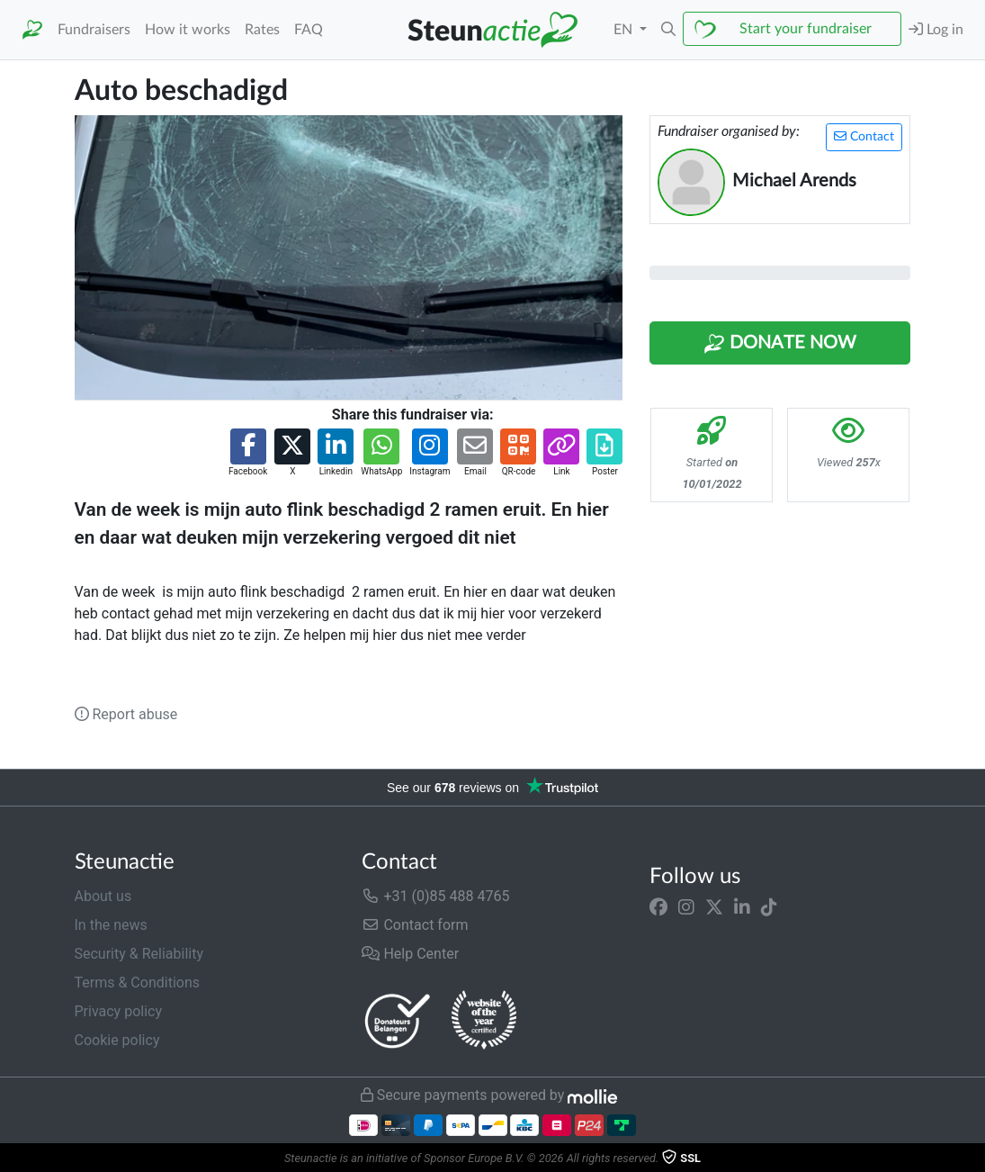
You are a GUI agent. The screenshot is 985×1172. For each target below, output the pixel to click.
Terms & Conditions (138, 982)
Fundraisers (94, 30)
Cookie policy (117, 1040)
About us (103, 896)
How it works (187, 30)
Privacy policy (119, 1011)
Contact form (415, 924)
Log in (936, 29)
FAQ (308, 30)
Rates (262, 30)
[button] (668, 30)
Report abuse (126, 714)
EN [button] (624, 30)
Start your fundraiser (805, 29)
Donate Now (779, 344)
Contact (864, 136)
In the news (111, 924)
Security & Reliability (139, 953)
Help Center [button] (410, 953)
